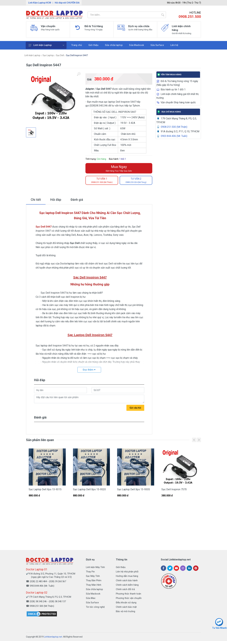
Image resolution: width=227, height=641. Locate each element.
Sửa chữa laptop (94, 589)
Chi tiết (36, 200)
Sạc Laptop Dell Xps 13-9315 (45, 489)
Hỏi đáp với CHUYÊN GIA (67, 3)
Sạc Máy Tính (93, 576)
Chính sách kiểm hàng (127, 584)
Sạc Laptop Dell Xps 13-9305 (133, 489)
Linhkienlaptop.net (53, 636)
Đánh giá (77, 200)
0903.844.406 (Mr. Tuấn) (174, 136)
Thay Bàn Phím (93, 580)
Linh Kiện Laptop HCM (39, 3)
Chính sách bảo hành (127, 580)
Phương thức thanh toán (128, 593)
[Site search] (123, 15)
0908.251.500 (190, 17)
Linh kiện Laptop (46, 45)
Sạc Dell (60, 55)
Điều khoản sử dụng (126, 602)
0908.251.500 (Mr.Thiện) (174, 126)
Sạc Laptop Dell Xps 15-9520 (89, 489)
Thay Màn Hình (93, 584)
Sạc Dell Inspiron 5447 (77, 55)
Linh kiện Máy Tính (95, 567)
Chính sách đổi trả (125, 589)
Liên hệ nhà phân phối (127, 571)
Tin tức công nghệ (95, 607)
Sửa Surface (92, 602)
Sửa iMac (91, 598)
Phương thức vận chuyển (129, 598)
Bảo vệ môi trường (125, 611)
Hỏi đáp (55, 200)
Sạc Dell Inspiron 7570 (174, 489)
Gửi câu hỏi (135, 408)
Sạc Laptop (48, 55)
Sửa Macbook (93, 593)
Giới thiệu (120, 567)
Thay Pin (90, 571)
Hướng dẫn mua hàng (127, 576)
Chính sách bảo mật (126, 607)
